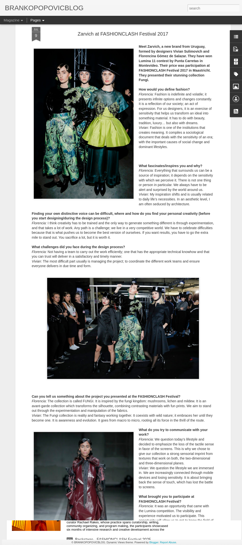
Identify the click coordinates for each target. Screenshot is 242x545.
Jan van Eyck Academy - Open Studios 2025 (113, 484)
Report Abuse (168, 542)
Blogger (153, 542)
